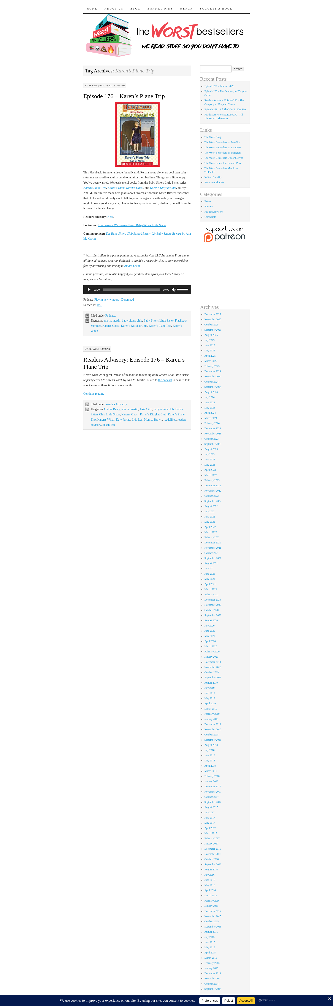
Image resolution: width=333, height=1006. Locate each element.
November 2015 (213, 916)
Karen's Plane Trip (160, 325)
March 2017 (211, 833)
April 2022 (210, 527)
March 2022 (211, 532)
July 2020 (210, 625)
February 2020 (212, 651)
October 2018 (212, 734)
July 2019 (210, 687)
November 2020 (213, 604)
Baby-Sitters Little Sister (159, 320)
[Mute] (173, 289)
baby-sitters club (132, 320)
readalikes (170, 419)
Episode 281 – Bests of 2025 (219, 86)
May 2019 (210, 698)
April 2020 (210, 641)
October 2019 (212, 672)
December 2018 (213, 724)
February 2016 (212, 900)
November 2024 (213, 376)
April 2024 (210, 412)
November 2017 (213, 791)
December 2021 (213, 542)
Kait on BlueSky (213, 177)
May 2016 (210, 885)
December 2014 (213, 973)
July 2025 (210, 340)
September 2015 (213, 926)
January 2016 (211, 905)
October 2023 (212, 438)
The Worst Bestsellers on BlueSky (222, 142)
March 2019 (211, 708)
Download (127, 299)
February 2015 (212, 962)
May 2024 (210, 407)
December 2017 (213, 786)
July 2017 (210, 812)
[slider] (131, 289)
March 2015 (211, 957)
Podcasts (110, 315)
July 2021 (210, 568)
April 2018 (210, 765)
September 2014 (213, 988)
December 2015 (213, 911)
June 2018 (210, 755)
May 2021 (210, 578)
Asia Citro (146, 409)
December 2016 (213, 848)
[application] (137, 289)
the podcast (165, 380)
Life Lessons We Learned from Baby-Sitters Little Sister (132, 225)
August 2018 (211, 744)
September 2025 (213, 329)
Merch (186, 8)
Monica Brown (153, 419)
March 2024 (211, 418)
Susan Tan (108, 424)
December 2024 (213, 371)
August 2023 (211, 449)
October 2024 (212, 381)
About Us (114, 8)
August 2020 (211, 620)
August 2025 (211, 334)
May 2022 (210, 521)
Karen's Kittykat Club (134, 325)
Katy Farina (123, 419)
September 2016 (213, 864)
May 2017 (210, 822)
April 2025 (210, 355)
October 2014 (212, 983)
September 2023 (213, 443)
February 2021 (212, 594)
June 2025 (210, 345)
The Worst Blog (213, 137)
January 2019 (211, 719)
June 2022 (210, 516)
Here (110, 216)
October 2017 (212, 796)
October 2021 (212, 552)
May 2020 (210, 636)
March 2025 (211, 360)
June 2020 (210, 630)
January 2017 (211, 843)
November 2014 (213, 978)
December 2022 (213, 485)
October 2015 (212, 921)
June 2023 (210, 459)
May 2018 (210, 760)
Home (92, 8)
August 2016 (211, 869)
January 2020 (211, 656)
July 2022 (210, 511)
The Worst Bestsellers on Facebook (223, 147)
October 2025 (212, 324)
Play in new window (106, 299)
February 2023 (212, 480)
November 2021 (213, 547)
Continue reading (95, 393)
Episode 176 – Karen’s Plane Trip (124, 96)
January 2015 (211, 968)
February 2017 (212, 838)
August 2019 (211, 682)
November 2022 (213, 490)
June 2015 (210, 942)
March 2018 (211, 770)
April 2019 (210, 703)
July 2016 (210, 874)
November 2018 (213, 729)
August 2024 (211, 392)
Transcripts (210, 216)
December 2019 (213, 661)
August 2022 (211, 506)
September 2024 (213, 386)
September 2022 (213, 501)
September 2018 (213, 739)
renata (93, 85)
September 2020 (213, 615)
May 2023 (210, 464)
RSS (99, 305)
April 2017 (210, 828)
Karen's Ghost (110, 325)
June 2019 (210, 693)
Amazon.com (132, 266)
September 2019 (213, 677)
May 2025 (210, 350)
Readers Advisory (116, 404)
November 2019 (213, 667)
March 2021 (211, 589)
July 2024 (210, 397)
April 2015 (210, 952)
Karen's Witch (105, 419)
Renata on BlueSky (215, 182)
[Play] (89, 289)
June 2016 (210, 879)
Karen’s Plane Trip (94, 187)
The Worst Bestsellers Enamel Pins (223, 163)
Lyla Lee (137, 419)
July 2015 (210, 937)
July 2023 (210, 454)
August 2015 (211, 931)
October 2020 (212, 610)
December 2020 (213, 599)
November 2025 (213, 319)
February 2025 (212, 366)
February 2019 (212, 713)
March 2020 (211, 646)
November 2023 (213, 433)
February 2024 (212, 423)
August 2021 (211, 563)
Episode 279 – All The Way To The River (226, 109)
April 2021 (210, 584)
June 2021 (210, 573)
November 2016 (213, 853)
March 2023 (211, 475)
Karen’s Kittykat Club (163, 187)
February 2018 (212, 776)
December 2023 (213, 428)
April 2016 (210, 890)
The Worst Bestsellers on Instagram (223, 152)
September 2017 (213, 802)
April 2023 (210, 469)
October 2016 (212, 859)
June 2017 (210, 817)
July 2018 (210, 750)
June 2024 (210, 402)
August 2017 (211, 807)
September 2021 (213, 558)
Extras (208, 201)
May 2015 (210, 947)
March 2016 (211, 895)
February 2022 (212, 537)
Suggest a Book (216, 8)
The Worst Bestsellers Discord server (224, 157)
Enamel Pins (160, 8)
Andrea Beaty (111, 409)
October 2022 (212, 495)
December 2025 (213, 314)
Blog (135, 8)
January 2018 (211, 781)
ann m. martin (112, 320)
